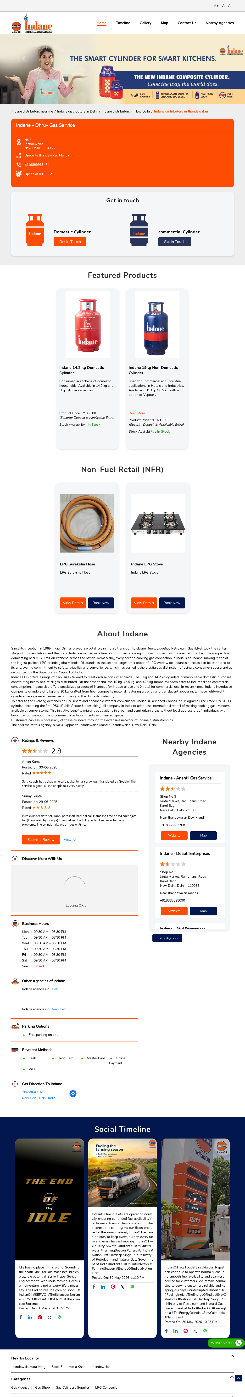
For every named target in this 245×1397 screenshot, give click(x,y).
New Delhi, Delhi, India (38, 1098)
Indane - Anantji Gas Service (186, 778)
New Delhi (59, 1009)
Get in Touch (70, 241)
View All (70, 840)
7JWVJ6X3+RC (33, 1092)
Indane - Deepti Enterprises (185, 853)
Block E (56, 1367)
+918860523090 (172, 900)
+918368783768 (172, 825)
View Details (73, 603)
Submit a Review (41, 839)
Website (174, 835)
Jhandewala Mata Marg (28, 1367)
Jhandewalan (101, 1367)
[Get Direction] (73, 1096)
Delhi (55, 989)
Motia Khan (76, 1367)
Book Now (101, 603)
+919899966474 (36, 164)
